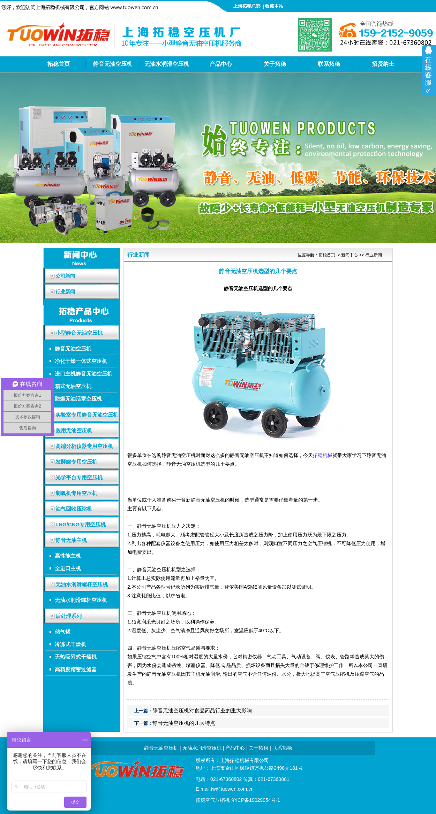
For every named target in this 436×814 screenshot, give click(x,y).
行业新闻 (373, 255)
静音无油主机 (71, 540)
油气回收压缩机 (73, 509)
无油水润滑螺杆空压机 (81, 584)
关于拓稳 (275, 64)
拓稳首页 (58, 64)
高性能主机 (68, 556)
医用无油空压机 (73, 430)
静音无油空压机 (112, 64)
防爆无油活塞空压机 (78, 399)
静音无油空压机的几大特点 (183, 723)
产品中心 (221, 64)
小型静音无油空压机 (79, 333)
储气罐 (62, 632)
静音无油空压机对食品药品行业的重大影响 (202, 710)
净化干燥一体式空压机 (81, 361)
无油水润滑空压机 (166, 64)
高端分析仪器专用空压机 (84, 446)
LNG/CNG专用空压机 (80, 524)
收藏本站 (274, 6)
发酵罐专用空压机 (76, 462)
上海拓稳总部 (247, 6)
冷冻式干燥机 (70, 644)
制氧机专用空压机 (76, 493)
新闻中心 (349, 255)
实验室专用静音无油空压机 (86, 415)
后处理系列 (68, 616)
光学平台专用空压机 (79, 477)
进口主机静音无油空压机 (83, 374)
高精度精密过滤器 (76, 669)
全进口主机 (68, 568)
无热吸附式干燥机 (76, 657)
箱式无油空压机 (73, 386)
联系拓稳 (329, 64)
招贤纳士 (383, 64)
